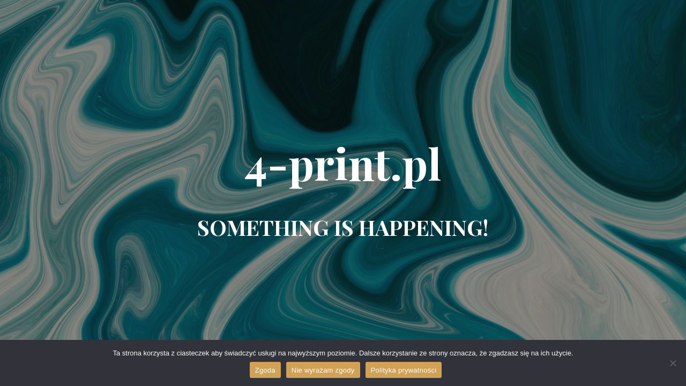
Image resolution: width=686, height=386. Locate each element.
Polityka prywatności (404, 370)
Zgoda (265, 370)
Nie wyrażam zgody (323, 370)
